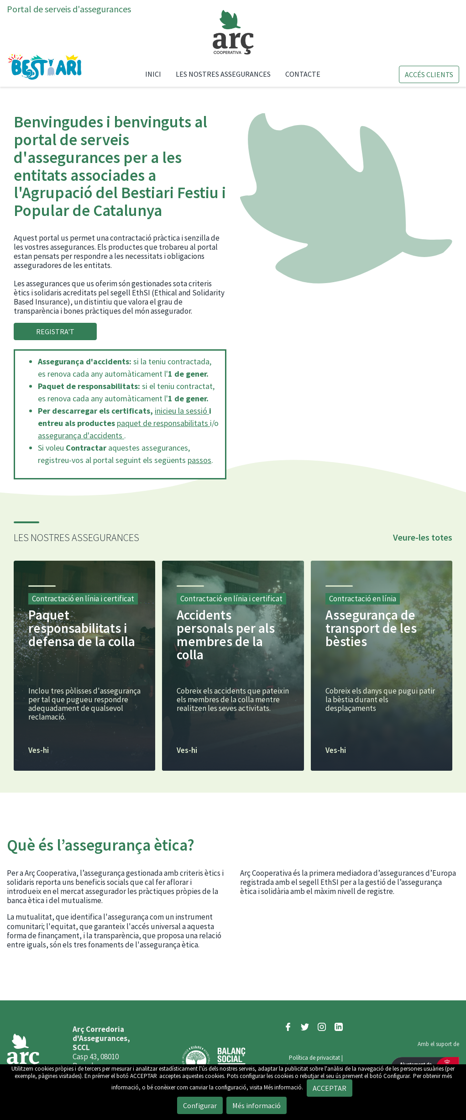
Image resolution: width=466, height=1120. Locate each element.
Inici (156, 74)
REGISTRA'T (55, 331)
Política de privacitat (314, 1058)
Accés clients (429, 74)
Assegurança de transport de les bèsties (371, 628)
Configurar (200, 1105)
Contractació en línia (362, 599)
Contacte (302, 74)
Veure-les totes (422, 537)
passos (199, 460)
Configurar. (397, 1076)
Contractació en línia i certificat (83, 599)
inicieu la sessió (182, 410)
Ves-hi (38, 750)
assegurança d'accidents (81, 435)
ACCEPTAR (143, 1076)
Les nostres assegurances (223, 74)
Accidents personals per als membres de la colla (226, 634)
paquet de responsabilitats (163, 423)
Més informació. (283, 1087)
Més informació (256, 1105)
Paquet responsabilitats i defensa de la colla (81, 628)
